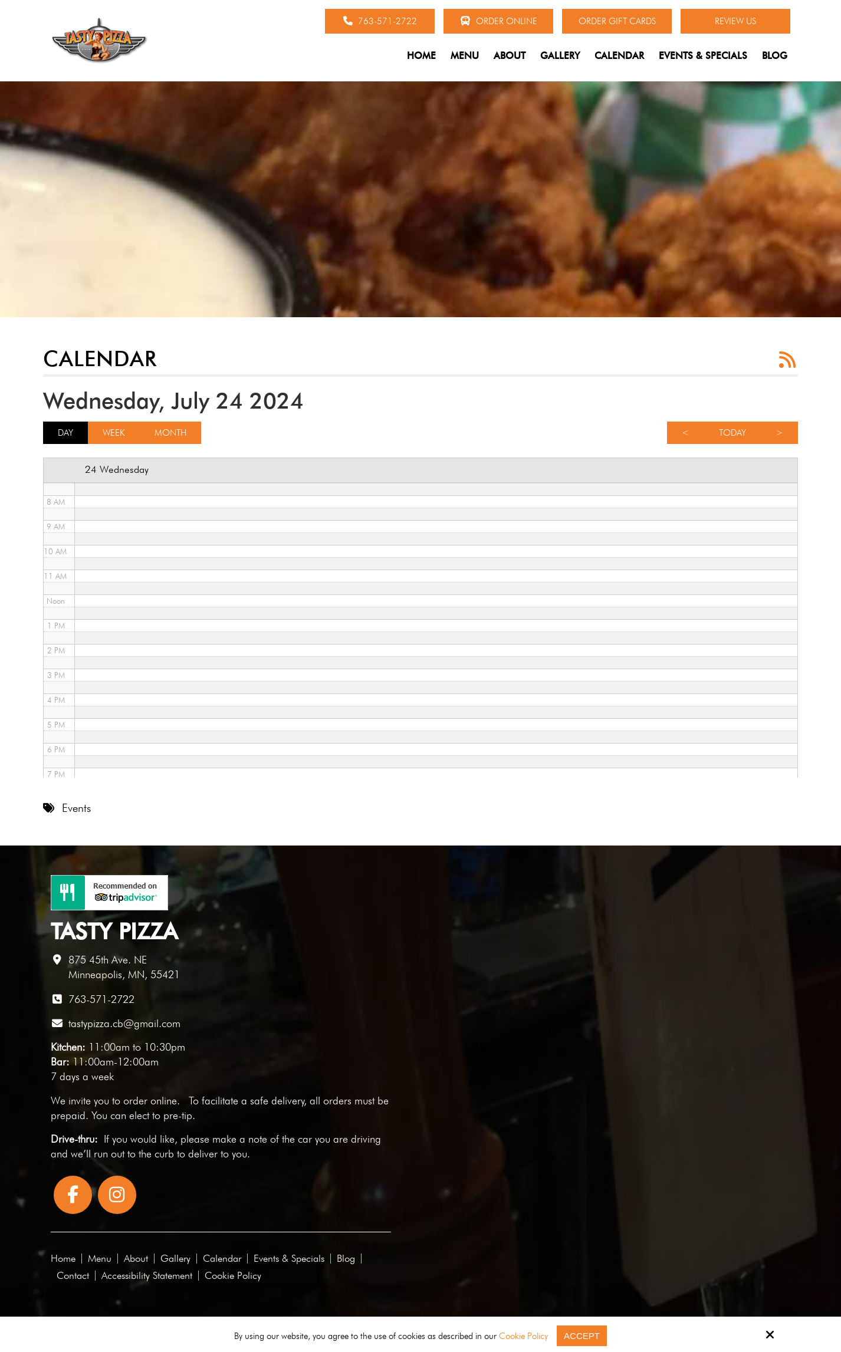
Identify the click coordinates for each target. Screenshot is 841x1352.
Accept (582, 1336)
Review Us (735, 21)
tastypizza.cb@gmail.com (124, 1023)
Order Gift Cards (617, 21)
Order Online (498, 21)
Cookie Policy (523, 1336)
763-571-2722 (380, 21)
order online (150, 1100)
